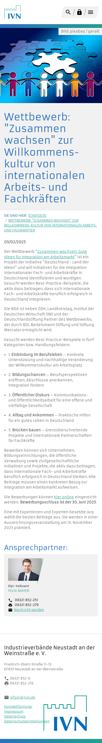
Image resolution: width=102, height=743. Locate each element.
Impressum (13, 711)
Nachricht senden (29, 610)
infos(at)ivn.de (22, 697)
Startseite (37, 215)
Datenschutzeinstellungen (27, 721)
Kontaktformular (18, 706)
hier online (64, 497)
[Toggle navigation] (90, 13)
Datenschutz (15, 716)
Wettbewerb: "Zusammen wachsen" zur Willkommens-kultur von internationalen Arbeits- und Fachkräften (50, 225)
